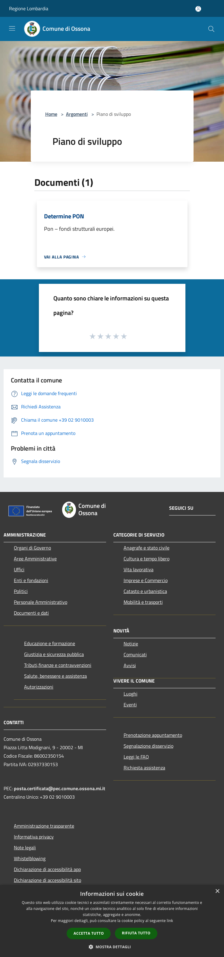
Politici (21, 591)
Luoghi (130, 693)
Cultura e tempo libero (146, 558)
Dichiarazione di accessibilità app (47, 869)
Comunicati (135, 654)
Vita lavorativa (138, 569)
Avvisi (130, 665)
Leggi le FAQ (136, 756)
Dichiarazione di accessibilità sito (47, 880)
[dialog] (112, 921)
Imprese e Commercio (146, 580)
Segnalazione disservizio (148, 745)
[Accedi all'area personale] (198, 9)
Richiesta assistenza (144, 767)
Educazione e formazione (49, 643)
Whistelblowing (30, 858)
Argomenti (77, 114)
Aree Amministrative (35, 558)
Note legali (25, 847)
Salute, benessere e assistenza (55, 676)
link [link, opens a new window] (170, 920)
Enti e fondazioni (31, 580)
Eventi (130, 704)
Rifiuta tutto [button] (136, 933)
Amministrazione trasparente (44, 825)
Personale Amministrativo (40, 602)
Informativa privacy (34, 836)
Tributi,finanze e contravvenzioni (57, 665)
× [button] (217, 891)
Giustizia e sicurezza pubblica (54, 654)
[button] (112, 947)
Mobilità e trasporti (143, 602)
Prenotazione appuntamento (153, 735)
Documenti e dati (31, 612)
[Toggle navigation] (12, 28)
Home (51, 114)
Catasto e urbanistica (145, 591)
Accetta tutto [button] (89, 933)
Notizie (131, 643)
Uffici (19, 569)
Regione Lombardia (28, 8)
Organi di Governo (32, 547)
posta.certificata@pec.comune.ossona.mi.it (59, 788)
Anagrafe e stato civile (146, 547)
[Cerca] (211, 29)
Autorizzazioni (38, 686)
